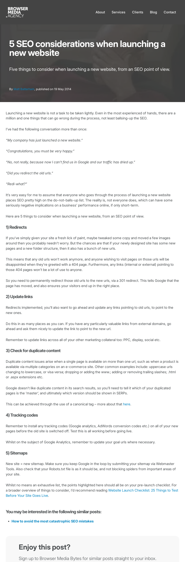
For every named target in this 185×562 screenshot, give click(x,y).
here (126, 404)
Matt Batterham (24, 89)
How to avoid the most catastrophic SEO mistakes (53, 521)
